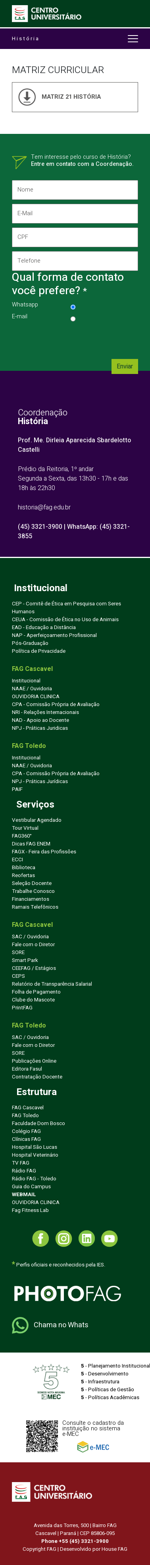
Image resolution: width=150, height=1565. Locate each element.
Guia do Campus (31, 1187)
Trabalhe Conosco (33, 891)
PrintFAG (22, 1008)
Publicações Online (34, 1061)
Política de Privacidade (38, 651)
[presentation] (72, 339)
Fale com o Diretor (33, 945)
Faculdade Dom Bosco (38, 1123)
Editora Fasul (27, 1069)
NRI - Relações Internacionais (45, 712)
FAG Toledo (25, 1116)
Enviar (125, 366)
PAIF (17, 789)
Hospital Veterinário (35, 1155)
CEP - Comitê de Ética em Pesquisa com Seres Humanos (66, 608)
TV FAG (20, 1163)
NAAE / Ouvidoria (32, 689)
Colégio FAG (26, 1131)
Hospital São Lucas (34, 1147)
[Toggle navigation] (132, 13)
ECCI (17, 860)
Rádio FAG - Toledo (34, 1179)
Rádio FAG (24, 1171)
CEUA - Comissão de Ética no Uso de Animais (65, 620)
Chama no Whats (50, 1325)
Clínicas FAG (26, 1139)
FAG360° (22, 836)
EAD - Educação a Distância (44, 627)
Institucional (26, 681)
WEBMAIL (24, 1195)
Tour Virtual (25, 828)
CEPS (18, 976)
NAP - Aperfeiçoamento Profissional (54, 635)
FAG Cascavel (28, 1108)
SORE (18, 952)
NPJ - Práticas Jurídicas (40, 781)
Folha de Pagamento (36, 992)
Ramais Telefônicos (35, 907)
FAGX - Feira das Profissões (44, 852)
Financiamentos (30, 899)
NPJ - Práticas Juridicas (40, 728)
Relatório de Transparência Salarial (52, 984)
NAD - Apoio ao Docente (40, 720)
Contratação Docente (37, 1077)
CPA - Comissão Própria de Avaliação (56, 704)
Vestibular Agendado (37, 820)
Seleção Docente (32, 883)
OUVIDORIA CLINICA (36, 697)
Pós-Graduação (30, 643)
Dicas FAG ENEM (31, 844)
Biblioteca (23, 868)
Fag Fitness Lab (30, 1210)
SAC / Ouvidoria (30, 937)
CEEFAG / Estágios (34, 968)
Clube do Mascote (33, 1000)
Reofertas (23, 875)
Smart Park (25, 960)
